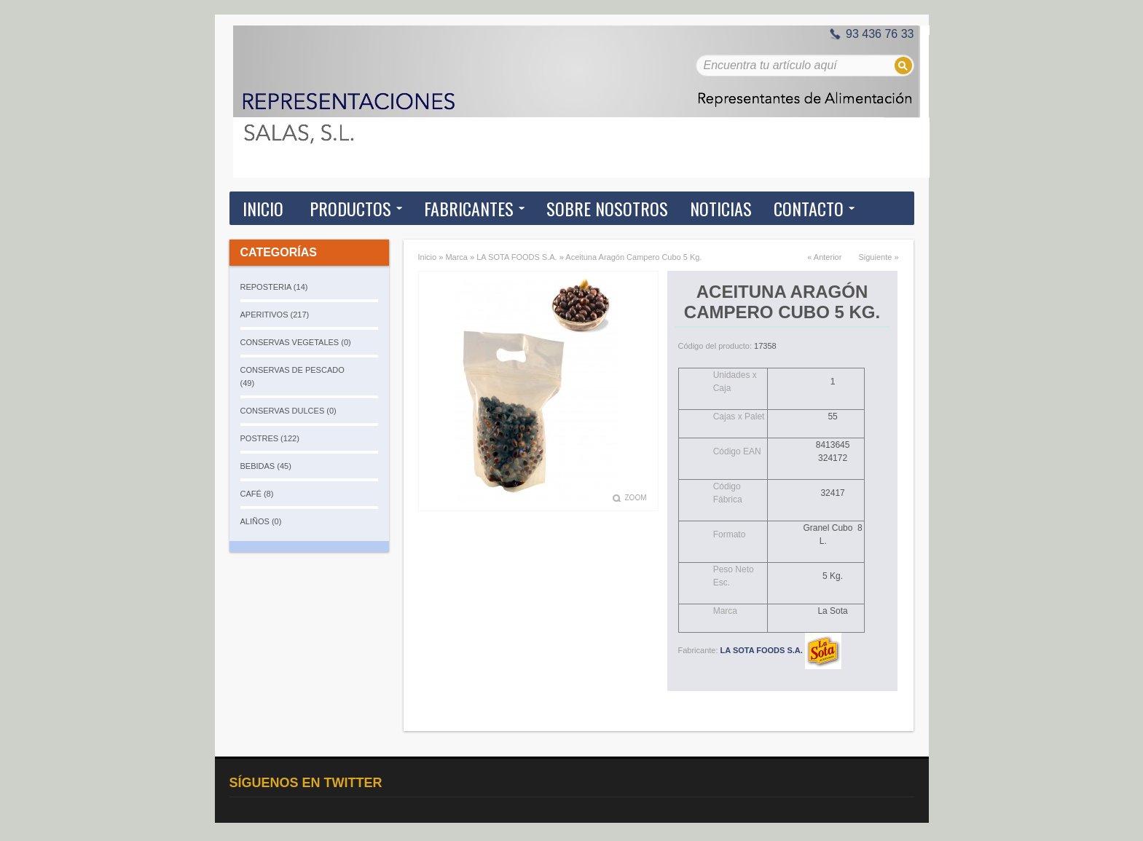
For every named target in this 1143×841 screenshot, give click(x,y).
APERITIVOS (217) (275, 314)
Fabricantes (469, 208)
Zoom (636, 498)
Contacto (809, 208)
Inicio (263, 208)
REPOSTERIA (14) (274, 287)
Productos (350, 208)
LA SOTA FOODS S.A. (516, 257)
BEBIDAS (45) (265, 466)
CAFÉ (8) (257, 493)
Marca (456, 257)
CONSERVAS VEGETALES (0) (295, 342)
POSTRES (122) (269, 438)
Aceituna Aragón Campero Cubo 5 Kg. (633, 257)
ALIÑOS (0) (261, 521)
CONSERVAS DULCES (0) (288, 410)
